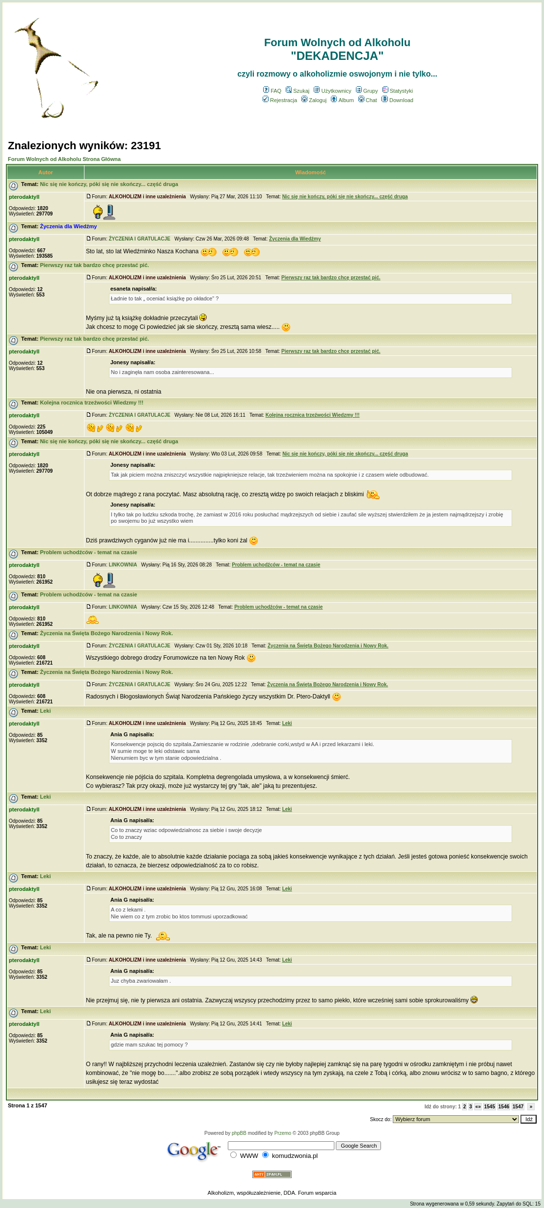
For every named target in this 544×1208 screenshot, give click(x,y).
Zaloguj (313, 100)
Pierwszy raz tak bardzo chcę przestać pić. (94, 265)
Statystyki (397, 91)
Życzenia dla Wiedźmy (68, 226)
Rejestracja (280, 100)
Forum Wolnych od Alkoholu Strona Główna (64, 159)
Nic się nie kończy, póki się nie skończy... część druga (109, 184)
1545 (489, 1106)
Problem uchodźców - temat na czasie (88, 552)
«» (478, 1106)
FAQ (272, 91)
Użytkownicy (332, 91)
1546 (503, 1106)
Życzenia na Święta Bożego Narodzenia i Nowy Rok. (106, 633)
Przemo (282, 1133)
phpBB (239, 1133)
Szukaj (297, 91)
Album (342, 100)
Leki (45, 711)
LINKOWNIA (123, 564)
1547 (518, 1106)
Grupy (367, 91)
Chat (367, 100)
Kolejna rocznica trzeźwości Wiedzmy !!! (91, 402)
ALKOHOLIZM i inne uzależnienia (147, 196)
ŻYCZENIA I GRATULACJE (139, 239)
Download (397, 100)
